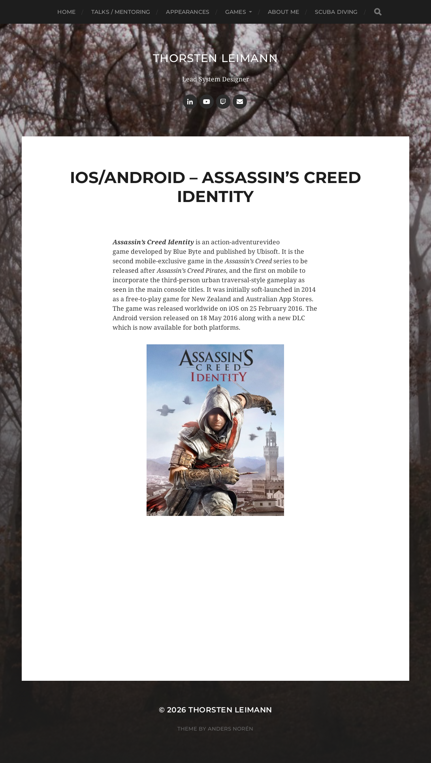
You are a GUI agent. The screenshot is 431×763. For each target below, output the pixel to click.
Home (66, 11)
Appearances (187, 11)
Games (235, 11)
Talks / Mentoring (120, 11)
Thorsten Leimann (215, 58)
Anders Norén (230, 728)
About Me (283, 11)
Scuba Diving (336, 11)
